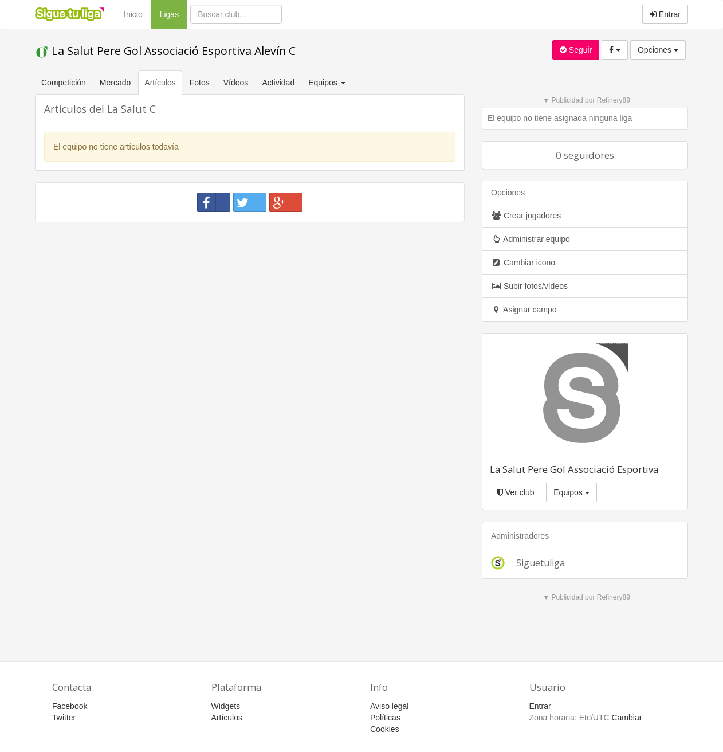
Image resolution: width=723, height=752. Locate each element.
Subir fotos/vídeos (529, 286)
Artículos (159, 82)
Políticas (385, 717)
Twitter (64, 717)
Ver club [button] (515, 492)
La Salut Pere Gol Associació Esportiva (574, 469)
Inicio (133, 14)
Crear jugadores (526, 215)
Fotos (200, 82)
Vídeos (236, 82)
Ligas (173, 13)
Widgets (226, 706)
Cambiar (626, 717)
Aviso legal (389, 706)
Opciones (658, 49)
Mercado (115, 82)
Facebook (69, 706)
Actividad (278, 82)
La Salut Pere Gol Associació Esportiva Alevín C (165, 50)
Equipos (571, 492)
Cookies (384, 729)
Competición (63, 82)
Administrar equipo (530, 239)
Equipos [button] (327, 82)
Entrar (665, 14)
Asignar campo (524, 309)
